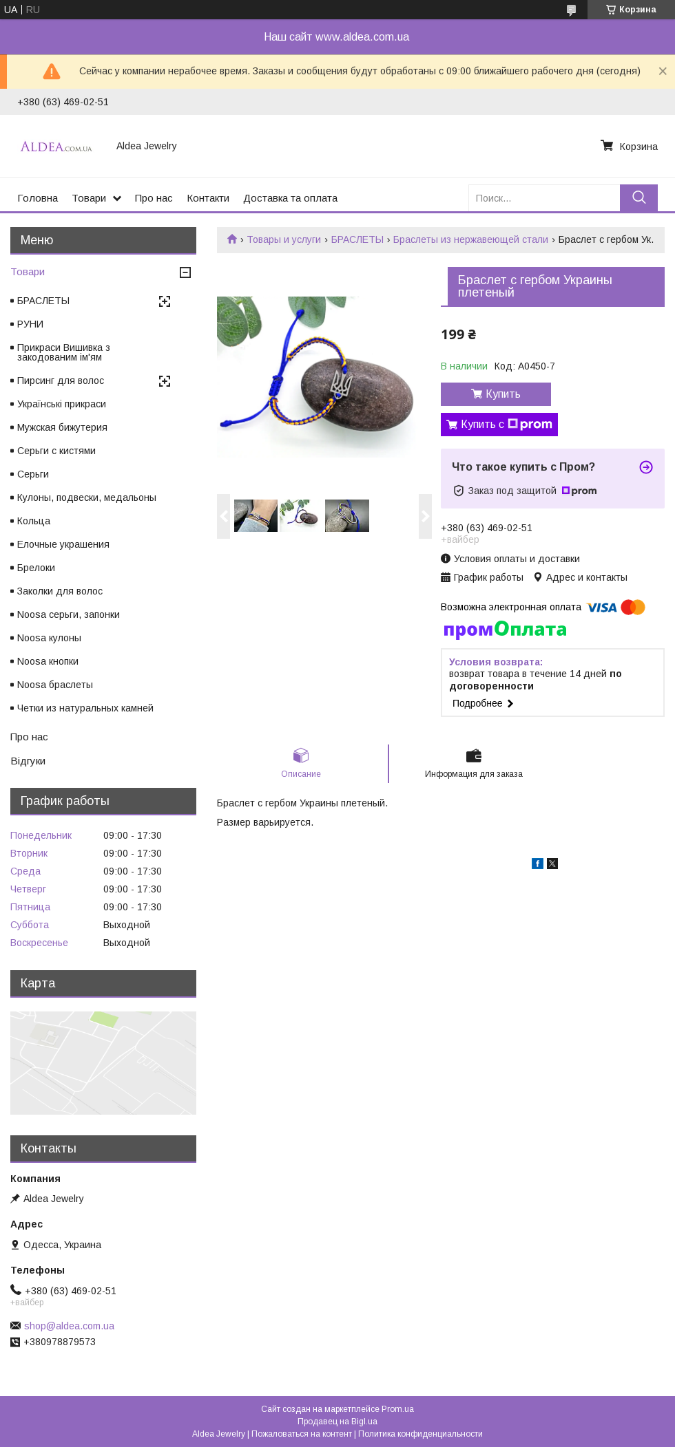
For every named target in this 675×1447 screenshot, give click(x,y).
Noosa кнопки (48, 661)
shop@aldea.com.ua (69, 1325)
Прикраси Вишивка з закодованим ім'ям (63, 352)
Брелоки (36, 567)
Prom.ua (398, 1409)
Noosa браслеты (55, 684)
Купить (503, 394)
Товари (89, 198)
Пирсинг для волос (60, 380)
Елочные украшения (63, 544)
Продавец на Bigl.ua (337, 1421)
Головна (37, 198)
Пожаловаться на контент (301, 1434)
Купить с (506, 424)
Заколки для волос (60, 591)
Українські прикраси (61, 403)
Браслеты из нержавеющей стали (470, 239)
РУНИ (30, 324)
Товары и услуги (284, 239)
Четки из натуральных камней (85, 708)
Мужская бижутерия (62, 427)
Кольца (33, 520)
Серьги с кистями (56, 450)
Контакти (208, 198)
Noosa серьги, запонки (68, 614)
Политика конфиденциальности (420, 1434)
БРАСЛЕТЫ (357, 239)
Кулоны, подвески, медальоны (86, 497)
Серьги (33, 474)
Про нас (154, 198)
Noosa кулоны (49, 637)
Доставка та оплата (290, 198)
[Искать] (639, 197)
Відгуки (27, 761)
